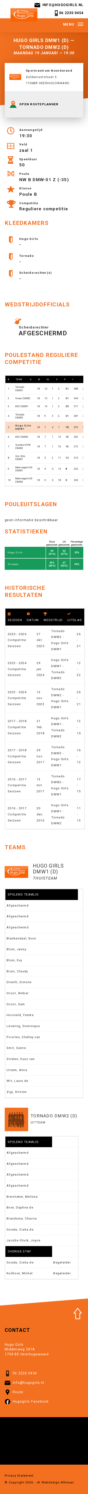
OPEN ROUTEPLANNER (33, 104)
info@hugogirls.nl (58, 5)
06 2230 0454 (68, 13)
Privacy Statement (19, 1475)
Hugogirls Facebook (27, 1401)
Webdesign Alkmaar (58, 1482)
